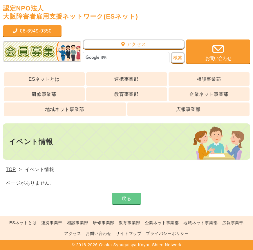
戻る (126, 198)
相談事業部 (209, 79)
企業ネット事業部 (208, 94)
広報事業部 (188, 109)
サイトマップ (129, 233)
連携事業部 (126, 79)
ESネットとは (44, 79)
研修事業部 (44, 94)
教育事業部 (126, 94)
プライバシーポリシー (167, 233)
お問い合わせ (98, 233)
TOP (11, 169)
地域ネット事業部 (64, 109)
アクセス (133, 44)
